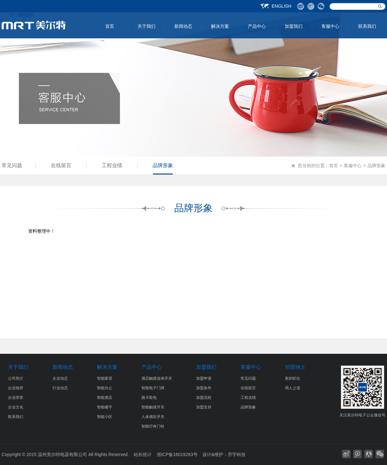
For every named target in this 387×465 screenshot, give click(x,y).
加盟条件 (203, 388)
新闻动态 (183, 26)
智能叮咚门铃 (152, 426)
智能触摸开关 (152, 407)
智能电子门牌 (152, 388)
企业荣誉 (15, 397)
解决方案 (220, 26)
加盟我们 (294, 26)
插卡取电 (149, 397)
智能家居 (104, 378)
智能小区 (104, 417)
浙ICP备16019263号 (177, 454)
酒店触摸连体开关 (156, 378)
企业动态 (60, 378)
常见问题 (12, 165)
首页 (109, 26)
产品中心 (257, 26)
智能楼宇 (104, 407)
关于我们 (146, 26)
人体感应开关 (152, 417)
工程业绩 (112, 165)
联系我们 (367, 26)
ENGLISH (281, 6)
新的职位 (292, 378)
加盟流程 (203, 397)
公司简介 (15, 378)
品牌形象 (163, 165)
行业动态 (60, 388)
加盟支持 (203, 407)
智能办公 (104, 388)
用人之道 (292, 388)
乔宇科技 (237, 454)
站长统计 (143, 454)
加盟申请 (203, 378)
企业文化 (15, 407)
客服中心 (330, 26)
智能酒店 (104, 397)
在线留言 (61, 165)
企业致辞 (15, 388)
